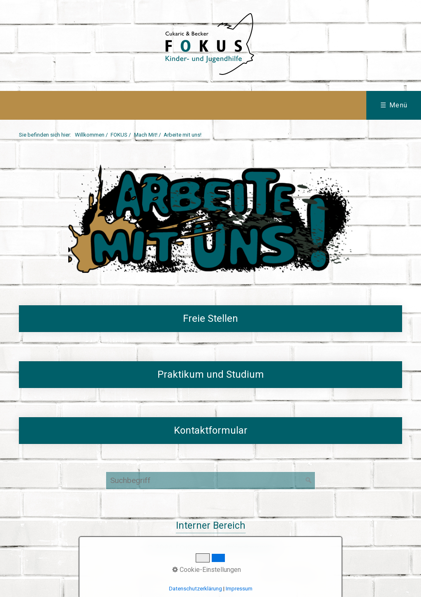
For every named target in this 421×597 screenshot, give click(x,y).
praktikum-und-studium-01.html (210, 375)
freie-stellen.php (210, 319)
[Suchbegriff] (210, 481)
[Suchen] (308, 481)
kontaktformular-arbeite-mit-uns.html (210, 431)
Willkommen (89, 135)
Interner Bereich (210, 525)
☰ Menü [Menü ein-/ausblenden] (394, 105)
